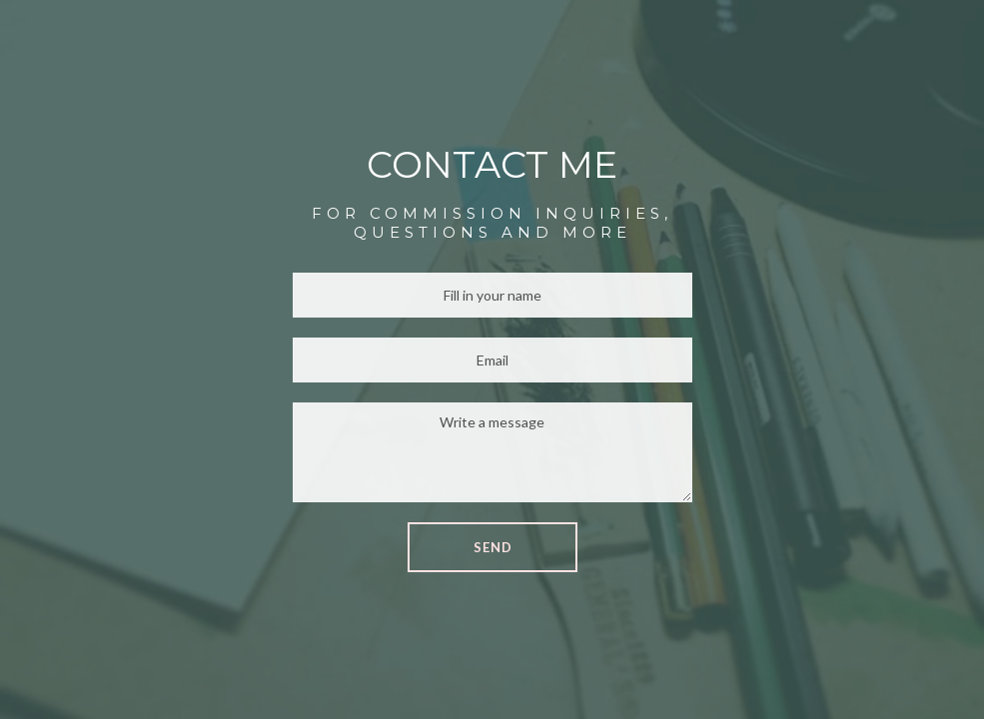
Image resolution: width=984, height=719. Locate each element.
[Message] (492, 452)
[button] (492, 547)
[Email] (492, 360)
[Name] (492, 295)
